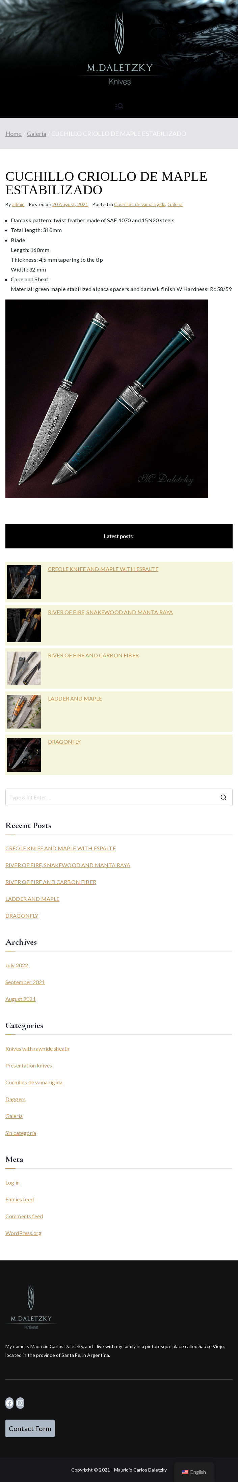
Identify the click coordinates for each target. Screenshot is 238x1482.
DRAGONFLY (64, 741)
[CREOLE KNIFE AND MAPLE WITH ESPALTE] (24, 582)
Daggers (15, 1099)
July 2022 (16, 965)
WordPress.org (23, 1233)
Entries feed (19, 1199)
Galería (175, 204)
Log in (12, 1182)
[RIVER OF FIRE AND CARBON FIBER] (24, 668)
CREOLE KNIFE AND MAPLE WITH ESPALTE (103, 569)
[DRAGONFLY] (24, 754)
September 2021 (25, 982)
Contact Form (30, 1428)
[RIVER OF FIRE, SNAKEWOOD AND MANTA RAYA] (24, 625)
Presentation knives (28, 1065)
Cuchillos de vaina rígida (139, 204)
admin (18, 204)
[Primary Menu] (119, 106)
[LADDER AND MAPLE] (24, 711)
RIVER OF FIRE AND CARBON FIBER (93, 655)
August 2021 (20, 999)
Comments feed (24, 1216)
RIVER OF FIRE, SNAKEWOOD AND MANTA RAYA (110, 612)
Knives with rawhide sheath (37, 1048)
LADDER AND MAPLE (75, 698)
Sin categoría (20, 1133)
